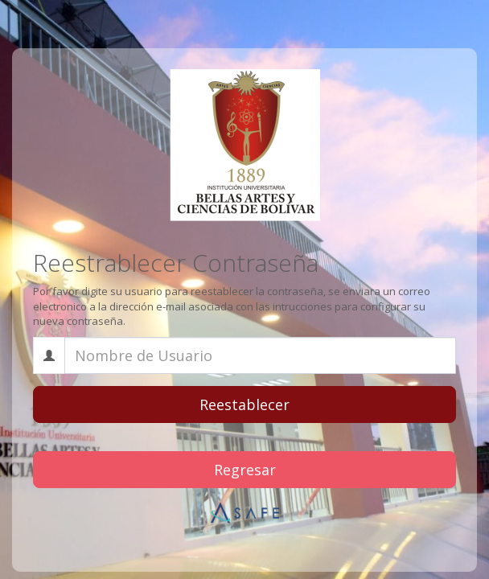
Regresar (245, 469)
